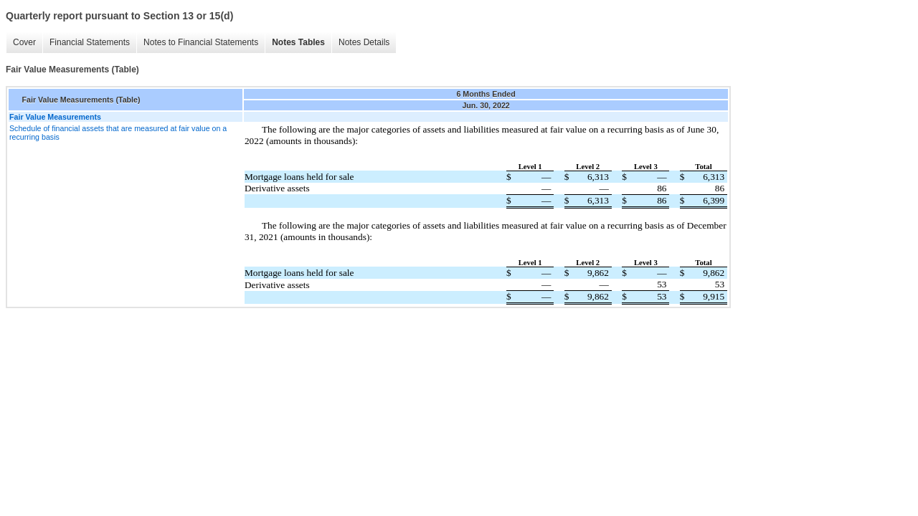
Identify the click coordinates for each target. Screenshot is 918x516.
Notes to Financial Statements (200, 42)
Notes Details (364, 42)
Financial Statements (89, 42)
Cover (24, 42)
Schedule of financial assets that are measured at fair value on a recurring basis (118, 132)
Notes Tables (298, 42)
